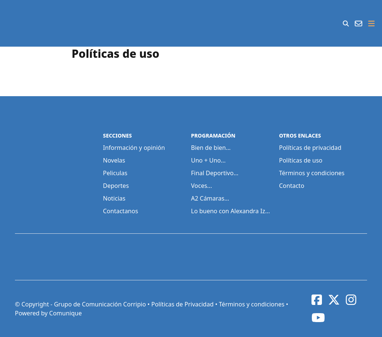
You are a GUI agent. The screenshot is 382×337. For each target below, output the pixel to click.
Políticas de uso (300, 160)
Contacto (291, 186)
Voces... (201, 186)
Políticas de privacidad (310, 148)
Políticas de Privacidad (182, 304)
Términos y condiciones (312, 173)
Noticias (114, 198)
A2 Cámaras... (210, 198)
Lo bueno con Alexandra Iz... (230, 211)
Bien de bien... (211, 148)
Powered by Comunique (48, 313)
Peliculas (115, 173)
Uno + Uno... (208, 160)
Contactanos (120, 211)
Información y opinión (134, 148)
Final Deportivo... (214, 173)
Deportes (116, 186)
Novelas (114, 160)
